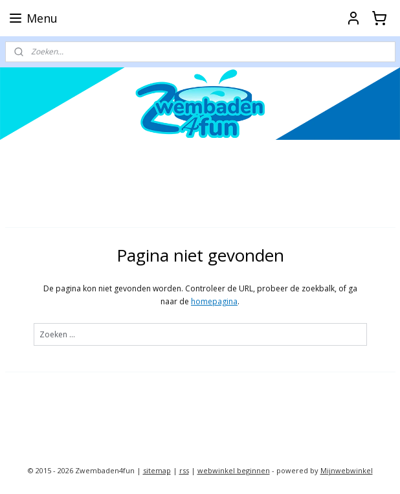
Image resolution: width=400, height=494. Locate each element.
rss (184, 470)
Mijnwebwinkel (346, 470)
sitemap (157, 470)
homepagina (214, 301)
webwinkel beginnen (233, 470)
